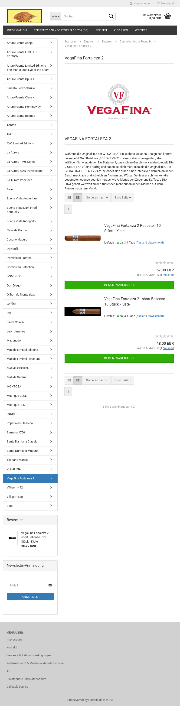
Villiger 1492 (15, 487)
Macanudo (14, 340)
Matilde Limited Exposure (23, 359)
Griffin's (11, 304)
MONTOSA (14, 386)
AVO (9, 134)
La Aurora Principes (19, 180)
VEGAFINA (14, 469)
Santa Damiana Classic (22, 441)
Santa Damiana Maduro (22, 450)
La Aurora (13, 152)
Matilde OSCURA (18, 368)
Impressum (14, 639)
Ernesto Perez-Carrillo (21, 88)
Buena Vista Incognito (21, 221)
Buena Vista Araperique (22, 198)
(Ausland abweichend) (150, 242)
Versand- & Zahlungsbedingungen (29, 655)
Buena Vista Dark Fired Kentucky (22, 210)
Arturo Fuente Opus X (21, 79)
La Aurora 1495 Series (21, 161)
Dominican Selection (20, 267)
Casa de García (17, 230)
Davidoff (12, 249)
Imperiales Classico (20, 423)
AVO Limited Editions (20, 143)
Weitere (141, 30)
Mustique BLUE (17, 395)
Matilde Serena (16, 377)
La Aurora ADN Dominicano (25, 170)
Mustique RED (16, 405)
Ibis (9, 313)
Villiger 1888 (15, 496)
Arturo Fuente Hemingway (24, 106)
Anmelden (30, 597)
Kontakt (12, 647)
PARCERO (13, 414)
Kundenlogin (140, 3)
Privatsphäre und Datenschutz (26, 679)
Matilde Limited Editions (22, 349)
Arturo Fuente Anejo (20, 43)
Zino (10, 506)
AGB (9, 671)
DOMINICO (14, 276)
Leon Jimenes (16, 331)
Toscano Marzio (17, 460)
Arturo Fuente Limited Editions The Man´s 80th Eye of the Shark (28, 68)
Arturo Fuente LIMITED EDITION (22, 54)
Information (17, 30)
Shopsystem (75, 700)
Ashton (11, 125)
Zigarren (121, 30)
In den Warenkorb (119, 284)
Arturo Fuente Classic (21, 97)
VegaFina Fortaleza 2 (20, 478)
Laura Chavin (15, 322)
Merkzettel (165, 3)
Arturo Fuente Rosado (21, 115)
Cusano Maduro (17, 239)
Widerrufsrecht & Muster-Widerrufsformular (35, 663)
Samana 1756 (16, 432)
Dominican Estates (19, 258)
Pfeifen (101, 30)
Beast (10, 189)
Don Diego (13, 285)
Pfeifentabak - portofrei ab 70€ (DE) (61, 30)
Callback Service (17, 686)
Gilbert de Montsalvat (21, 294)
